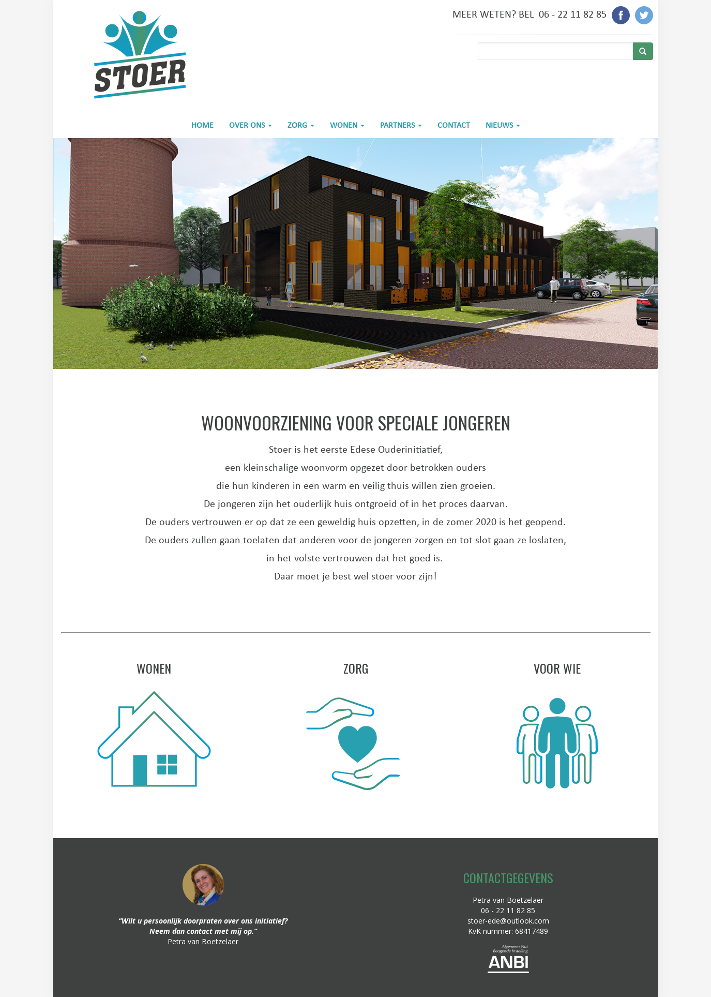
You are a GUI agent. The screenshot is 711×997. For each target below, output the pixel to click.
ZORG (301, 125)
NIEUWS (503, 125)
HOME (202, 125)
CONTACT (453, 125)
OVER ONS (250, 125)
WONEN (347, 125)
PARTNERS (401, 125)
